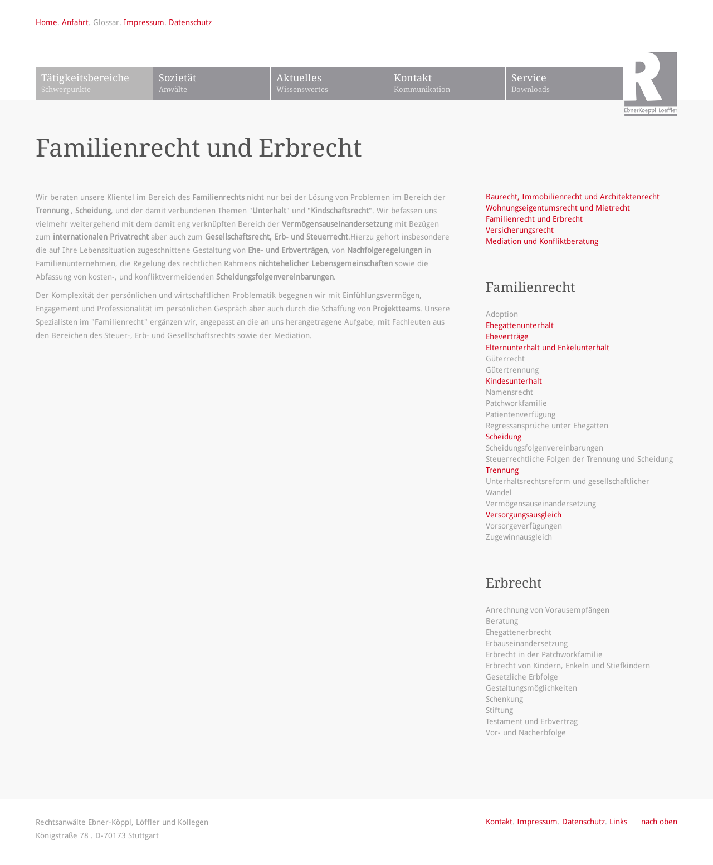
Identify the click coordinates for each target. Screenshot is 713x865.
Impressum (144, 22)
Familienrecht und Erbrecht (534, 218)
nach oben (659, 821)
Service (567, 84)
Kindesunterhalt (514, 381)
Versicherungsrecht (520, 230)
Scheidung (503, 436)
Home (46, 22)
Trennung (502, 470)
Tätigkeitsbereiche (97, 84)
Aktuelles (332, 84)
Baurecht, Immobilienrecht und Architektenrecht (573, 196)
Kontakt (449, 84)
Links (618, 821)
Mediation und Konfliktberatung (542, 241)
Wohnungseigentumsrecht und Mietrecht (558, 207)
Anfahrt (75, 22)
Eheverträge (507, 336)
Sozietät (214, 84)
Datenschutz (190, 22)
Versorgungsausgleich (523, 514)
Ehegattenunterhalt (520, 325)
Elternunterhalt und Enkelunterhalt (547, 347)
